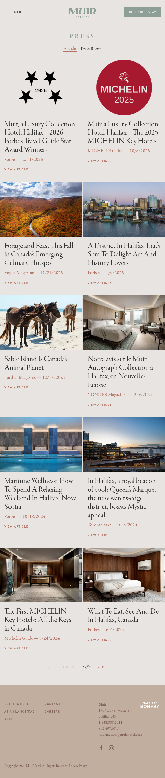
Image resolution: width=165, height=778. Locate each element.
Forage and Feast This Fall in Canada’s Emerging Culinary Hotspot (38, 254)
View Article (16, 169)
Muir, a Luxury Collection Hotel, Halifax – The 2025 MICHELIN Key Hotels (123, 132)
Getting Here (16, 704)
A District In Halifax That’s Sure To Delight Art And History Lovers (124, 254)
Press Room (91, 49)
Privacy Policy (78, 766)
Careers (52, 711)
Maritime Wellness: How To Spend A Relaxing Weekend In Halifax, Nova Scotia (40, 494)
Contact (52, 704)
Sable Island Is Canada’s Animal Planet (35, 363)
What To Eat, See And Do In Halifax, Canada (123, 616)
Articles (70, 48)
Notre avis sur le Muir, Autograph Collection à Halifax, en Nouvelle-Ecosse (120, 372)
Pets (8, 719)
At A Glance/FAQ (19, 711)
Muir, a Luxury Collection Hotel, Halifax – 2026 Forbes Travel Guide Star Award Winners (39, 137)
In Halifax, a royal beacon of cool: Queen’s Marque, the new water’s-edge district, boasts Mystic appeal (122, 498)
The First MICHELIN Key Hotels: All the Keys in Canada (37, 620)
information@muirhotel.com (120, 734)
